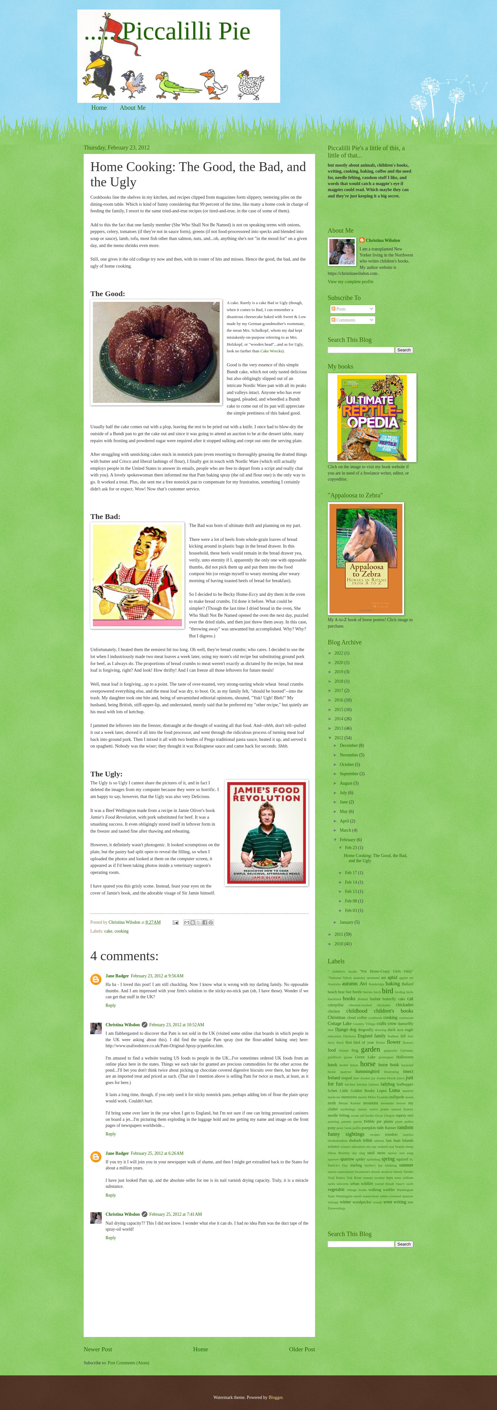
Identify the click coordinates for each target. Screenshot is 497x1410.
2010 (339, 943)
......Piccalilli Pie (167, 31)
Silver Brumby (339, 1153)
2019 (339, 671)
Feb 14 (351, 882)
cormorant (406, 1018)
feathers (393, 1036)
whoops (333, 1202)
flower (394, 1042)
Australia (334, 984)
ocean (355, 1115)
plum (399, 1121)
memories (349, 1097)
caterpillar (336, 1005)
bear (341, 992)
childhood (356, 1011)
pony (332, 1128)
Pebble (369, 1121)
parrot (357, 1121)
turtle (331, 1184)
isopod (346, 1078)
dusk (400, 1030)
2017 (339, 690)
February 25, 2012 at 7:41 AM (175, 1214)
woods (377, 1202)
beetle (357, 992)
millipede (397, 1097)
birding (400, 992)
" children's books (342, 971)
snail (371, 1153)
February (348, 839)
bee (349, 992)
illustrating (391, 1072)
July (344, 792)
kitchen (350, 1084)
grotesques (385, 1057)
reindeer (391, 1134)
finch (340, 1042)
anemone (373, 978)
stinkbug (391, 1165)
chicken (334, 1011)
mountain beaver (393, 1103)
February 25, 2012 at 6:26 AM (157, 1153)
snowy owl (396, 1153)
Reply (111, 1005)
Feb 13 (351, 891)
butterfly (389, 999)
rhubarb (355, 1140)
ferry (331, 1042)
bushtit (375, 999)
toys (389, 1177)
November (349, 755)
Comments (343, 320)
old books (367, 1115)
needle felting (339, 1115)
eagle (409, 1030)
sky (354, 1153)
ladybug (388, 1084)
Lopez (382, 1090)
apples (403, 978)
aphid (392, 977)
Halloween (404, 1057)
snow (381, 1153)
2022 (339, 653)
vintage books (356, 1190)
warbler (389, 1189)
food (332, 1050)
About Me (133, 107)
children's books (393, 1011)
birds (409, 992)
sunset (332, 1172)
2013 (339, 728)
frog (355, 1050)
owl (410, 1115)
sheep (409, 1146)
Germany (406, 1050)
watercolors (371, 1196)
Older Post (302, 1349)
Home (99, 107)
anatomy (359, 978)
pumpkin (369, 1128)
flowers (408, 1042)
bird (387, 991)
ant (383, 977)
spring (388, 1159)
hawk (332, 1064)
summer (406, 1165)
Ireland (334, 1077)
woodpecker (362, 1202)
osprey (401, 1115)
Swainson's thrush (367, 1172)
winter (345, 1202)
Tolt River (354, 1178)
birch (377, 992)
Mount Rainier (350, 1103)
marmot (408, 1091)
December (349, 745)
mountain (370, 1103)
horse (368, 1064)
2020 (339, 662)
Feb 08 (351, 901)
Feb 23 (351, 847)
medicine (334, 1097)
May (344, 811)
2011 (339, 934)
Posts (339, 309)
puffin (356, 1128)
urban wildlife (361, 1183)
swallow (387, 1172)
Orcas (379, 1115)
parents (346, 1121)
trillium (408, 1178)
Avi (363, 984)
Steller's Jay (374, 1165)
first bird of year (359, 1042)
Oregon (389, 1115)
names (362, 1109)
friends (344, 1050)
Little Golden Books (357, 1090)
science (333, 1146)
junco (401, 1078)
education (334, 1036)
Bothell (363, 999)
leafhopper (405, 1084)
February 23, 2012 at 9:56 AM (157, 976)
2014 (339, 718)
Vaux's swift (404, 1184)
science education (352, 1146)
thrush (397, 1172)
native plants (379, 1109)
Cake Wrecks (271, 351)
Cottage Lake (340, 1023)
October (347, 764)
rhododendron (337, 1140)
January (347, 922)
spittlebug (373, 1159)
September (349, 773)
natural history (402, 1109)
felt (403, 1036)
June (344, 802)
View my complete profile (350, 281)
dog (353, 1029)
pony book (344, 1128)
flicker (380, 1042)
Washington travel (349, 1196)
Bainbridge (376, 984)
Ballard (407, 984)
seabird (383, 1146)
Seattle (399, 1146)
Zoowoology (336, 1208)
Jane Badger (117, 976)
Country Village (364, 1024)
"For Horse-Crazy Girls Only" (386, 971)
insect (408, 1071)
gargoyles (390, 1050)
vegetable (336, 1189)
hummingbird (367, 1071)
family (380, 1036)
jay (373, 1078)
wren (388, 1202)
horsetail (407, 1065)
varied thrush (384, 1184)
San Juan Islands (399, 1140)
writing (400, 1202)
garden (370, 1049)
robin (367, 1140)
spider (360, 1159)
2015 (339, 709)
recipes (375, 1134)
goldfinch (334, 1057)
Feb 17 (351, 872)
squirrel (402, 1159)
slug (362, 1153)
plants (388, 1121)
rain (380, 1127)
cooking (121, 931)
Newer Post (98, 1349)
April (345, 821)
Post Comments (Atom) (128, 1362)
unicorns (343, 1184)
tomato (368, 1178)
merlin (362, 1097)
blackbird (334, 999)
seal (391, 1146)
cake (108, 931)
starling (356, 1165)
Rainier (391, 1128)
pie (379, 1121)
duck (391, 1030)
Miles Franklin (378, 1097)
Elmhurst (349, 1036)
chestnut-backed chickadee (370, 1005)
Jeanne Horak (386, 1078)
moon (409, 1097)
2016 (339, 700)
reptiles (408, 1134)
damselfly (405, 1023)
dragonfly (365, 1030)
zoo (410, 1202)
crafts (381, 1023)
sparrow (347, 1159)
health (343, 1065)
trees (398, 1178)
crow (392, 1023)
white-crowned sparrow (396, 1196)
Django (341, 1029)
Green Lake (365, 1057)
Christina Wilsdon (123, 1024)
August (346, 783)
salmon (379, 1140)
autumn (350, 984)
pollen (408, 1121)
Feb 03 (351, 910)
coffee (362, 1017)
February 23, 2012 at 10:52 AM (176, 1024)
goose (348, 1057)
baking (393, 984)
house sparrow (340, 1072)
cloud (351, 1017)
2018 (339, 681)
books (349, 998)
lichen (332, 1090)
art (411, 978)
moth (332, 1103)
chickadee (404, 1004)
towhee (380, 1178)
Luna (394, 1090)
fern (410, 1036)
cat (410, 998)
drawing (380, 1030)
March (346, 830)
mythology (348, 1109)
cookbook (375, 1018)
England (365, 1036)
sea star (371, 1146)
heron (354, 1065)
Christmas (336, 1017)
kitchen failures (368, 1084)
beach (332, 992)
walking (374, 1189)
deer (331, 1030)
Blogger (275, 1397)
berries (368, 992)
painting (333, 1121)
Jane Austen (361, 1078)
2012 (339, 737)
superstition (346, 1172)
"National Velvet (340, 978)
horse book (388, 1064)
